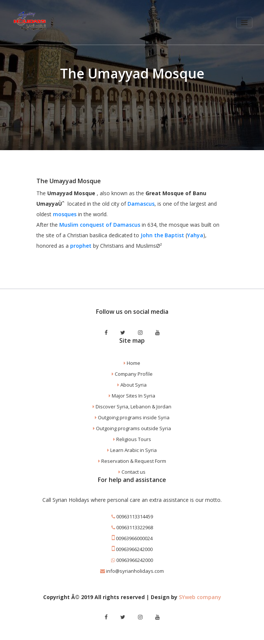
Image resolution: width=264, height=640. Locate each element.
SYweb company (200, 597)
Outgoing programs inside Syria (132, 417)
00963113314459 (132, 516)
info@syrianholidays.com (132, 571)
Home (132, 363)
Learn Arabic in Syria (132, 450)
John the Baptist (162, 235)
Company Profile (132, 373)
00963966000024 (132, 538)
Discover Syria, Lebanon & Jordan (132, 406)
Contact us (132, 471)
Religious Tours (132, 439)
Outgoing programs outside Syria (132, 428)
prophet (81, 245)
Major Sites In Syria (132, 395)
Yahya (195, 235)
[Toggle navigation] (244, 23)
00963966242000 (132, 549)
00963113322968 (132, 527)
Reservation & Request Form (132, 461)
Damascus (141, 203)
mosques (64, 214)
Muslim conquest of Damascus (99, 224)
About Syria (132, 384)
